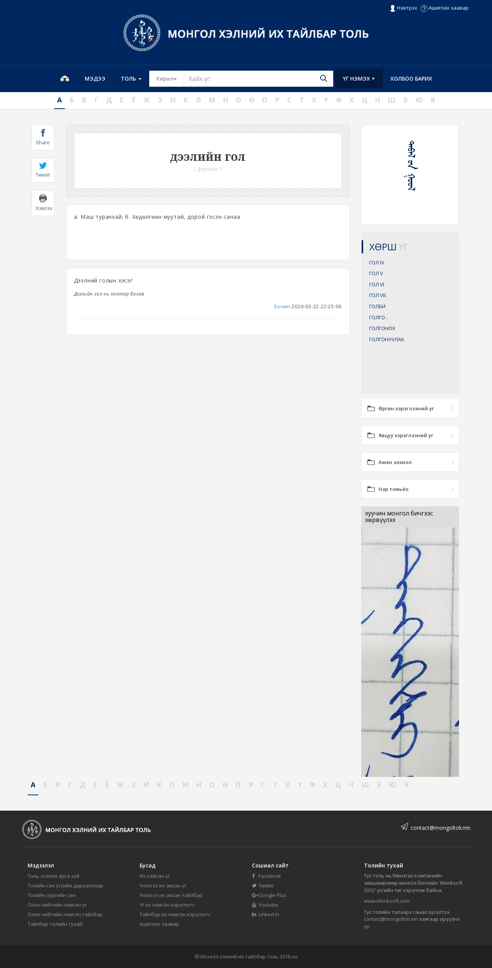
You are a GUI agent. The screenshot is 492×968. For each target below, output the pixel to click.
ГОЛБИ (377, 306)
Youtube (265, 904)
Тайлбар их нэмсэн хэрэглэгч (175, 914)
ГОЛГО (378, 317)
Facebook (266, 875)
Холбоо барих (411, 78)
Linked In (265, 914)
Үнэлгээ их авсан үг (163, 885)
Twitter (263, 885)
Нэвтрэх (403, 8)
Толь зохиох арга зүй (53, 875)
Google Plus (269, 895)
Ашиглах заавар (445, 7)
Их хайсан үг (155, 875)
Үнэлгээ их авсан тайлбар (171, 895)
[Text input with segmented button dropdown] (258, 79)
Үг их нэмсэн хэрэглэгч (167, 904)
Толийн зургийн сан (52, 895)
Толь (131, 78)
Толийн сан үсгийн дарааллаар (65, 885)
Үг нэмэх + (359, 78)
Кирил (170, 78)
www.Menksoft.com (387, 900)
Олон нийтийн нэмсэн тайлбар (65, 914)
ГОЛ (376, 262)
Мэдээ (95, 78)
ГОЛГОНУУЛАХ (386, 339)
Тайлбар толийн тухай (55, 923)
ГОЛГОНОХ (382, 328)
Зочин (281, 306)
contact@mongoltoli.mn (441, 827)
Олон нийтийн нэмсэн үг (57, 904)
